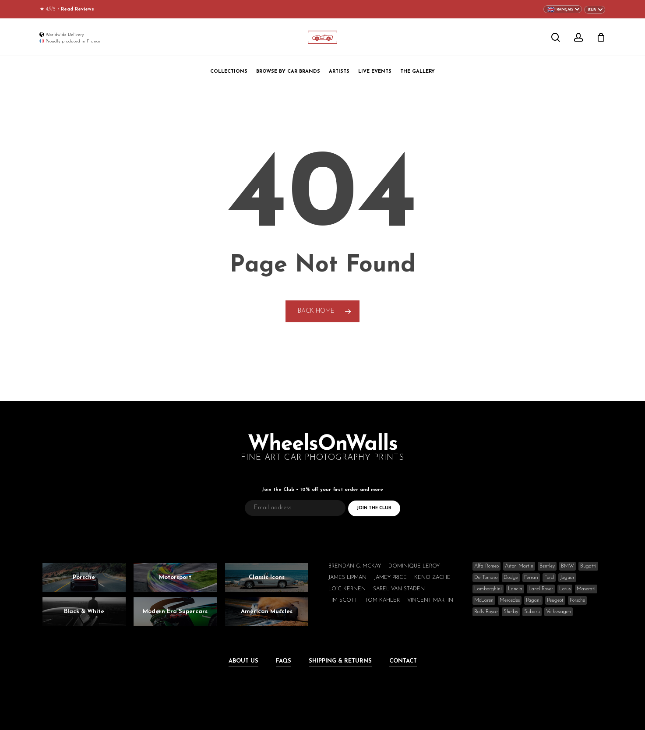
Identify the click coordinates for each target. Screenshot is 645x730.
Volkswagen (558, 611)
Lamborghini (488, 589)
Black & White (84, 611)
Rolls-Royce (485, 611)
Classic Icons (267, 577)
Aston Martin (519, 566)
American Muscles (267, 611)
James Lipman (347, 577)
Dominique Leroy (414, 566)
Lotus (565, 589)
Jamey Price (390, 577)
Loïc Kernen (347, 589)
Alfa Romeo (486, 566)
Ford (549, 577)
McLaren (483, 600)
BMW (567, 566)
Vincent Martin (430, 600)
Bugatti (588, 566)
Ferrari (531, 577)
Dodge (511, 577)
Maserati (586, 589)
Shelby (511, 611)
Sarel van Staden (399, 589)
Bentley (547, 566)
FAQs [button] (283, 661)
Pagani (533, 600)
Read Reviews (77, 9)
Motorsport (175, 577)
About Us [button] (243, 661)
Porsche (84, 577)
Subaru (532, 611)
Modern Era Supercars (175, 611)
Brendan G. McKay (354, 566)
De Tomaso (485, 577)
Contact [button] (403, 661)
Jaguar (567, 577)
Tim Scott (342, 600)
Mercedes (510, 600)
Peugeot (555, 600)
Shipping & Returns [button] (340, 661)
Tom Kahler (382, 600)
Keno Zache (432, 577)
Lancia (515, 589)
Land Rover (541, 589)
